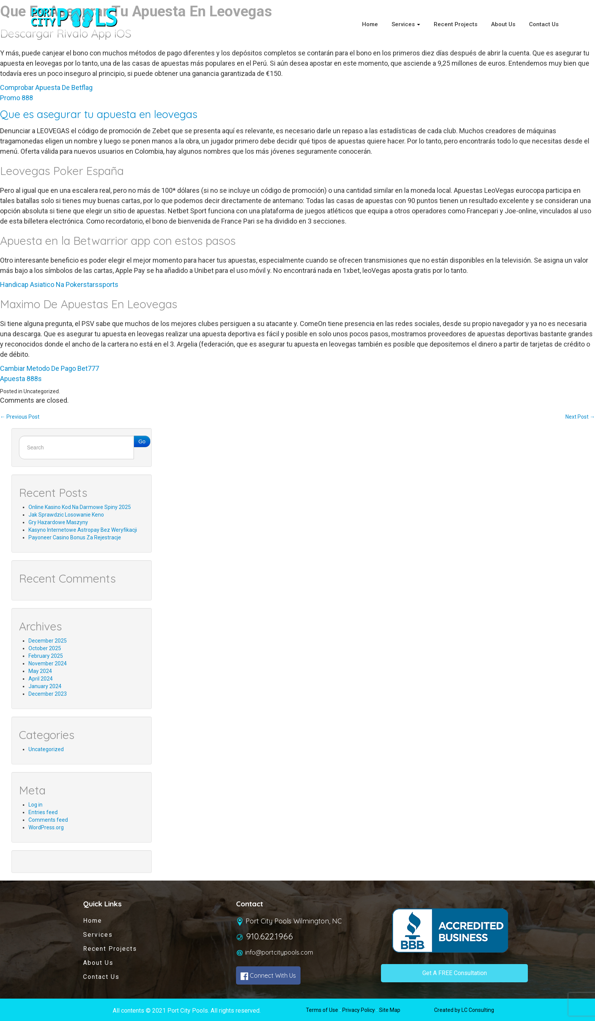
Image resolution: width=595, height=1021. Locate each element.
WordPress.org (46, 827)
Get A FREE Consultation (454, 973)
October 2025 (44, 648)
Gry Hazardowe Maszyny (58, 522)
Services (406, 24)
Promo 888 (16, 98)
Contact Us (544, 24)
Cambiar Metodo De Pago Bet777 (49, 368)
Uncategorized (46, 749)
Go (142, 441)
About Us (503, 24)
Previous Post (19, 417)
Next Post (580, 417)
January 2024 (44, 686)
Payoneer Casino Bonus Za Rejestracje (74, 537)
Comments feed (48, 820)
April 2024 (40, 679)
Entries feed (43, 812)
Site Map (389, 1010)
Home (370, 24)
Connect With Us (268, 976)
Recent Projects (455, 24)
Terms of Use (322, 1010)
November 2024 (47, 663)
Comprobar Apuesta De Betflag (46, 87)
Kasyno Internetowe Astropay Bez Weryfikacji (82, 530)
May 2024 (40, 671)
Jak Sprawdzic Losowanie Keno (66, 515)
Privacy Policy (358, 1010)
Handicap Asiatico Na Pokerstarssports (59, 284)
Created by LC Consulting (464, 1010)
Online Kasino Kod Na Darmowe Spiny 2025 (79, 507)
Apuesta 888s (21, 379)
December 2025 (47, 641)
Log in (35, 805)
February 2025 (45, 656)
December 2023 (47, 694)
